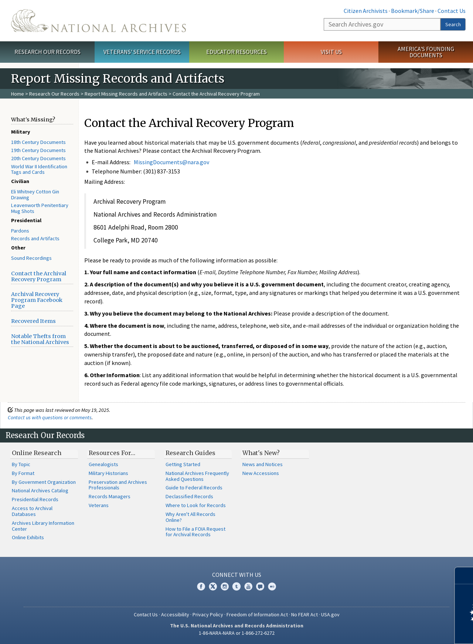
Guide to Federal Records (194, 487)
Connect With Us (236, 574)
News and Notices (262, 464)
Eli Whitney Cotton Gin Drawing (35, 194)
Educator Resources (236, 51)
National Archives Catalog (40, 490)
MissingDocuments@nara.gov (171, 162)
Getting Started (183, 464)
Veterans (99, 505)
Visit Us (331, 51)
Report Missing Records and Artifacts (126, 93)
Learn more (407, 630)
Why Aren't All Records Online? (190, 517)
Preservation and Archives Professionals (118, 485)
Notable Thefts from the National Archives (40, 339)
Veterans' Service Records (142, 51)
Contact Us (452, 10)
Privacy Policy (208, 614)
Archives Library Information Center (43, 526)
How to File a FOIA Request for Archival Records (195, 532)
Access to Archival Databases (32, 511)
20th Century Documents (38, 158)
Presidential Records (35, 499)
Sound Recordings (31, 258)
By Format (23, 473)
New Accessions (260, 473)
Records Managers (109, 496)
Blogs (260, 586)
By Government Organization (44, 482)
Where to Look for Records (196, 505)
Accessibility (175, 614)
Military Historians (108, 473)
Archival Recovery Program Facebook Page (36, 300)
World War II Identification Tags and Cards (39, 169)
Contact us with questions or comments (50, 417)
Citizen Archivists (366, 10)
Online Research (36, 453)
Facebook (201, 586)
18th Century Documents (38, 142)
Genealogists (103, 464)
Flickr (272, 586)
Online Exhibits (28, 537)
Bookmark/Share (412, 10)
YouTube (248, 586)
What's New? (261, 453)
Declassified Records (189, 496)
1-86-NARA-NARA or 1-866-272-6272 (237, 633)
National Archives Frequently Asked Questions (197, 476)
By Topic (21, 464)
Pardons (20, 230)
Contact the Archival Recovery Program (38, 276)
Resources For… (112, 453)
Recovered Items (33, 321)
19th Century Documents (38, 150)
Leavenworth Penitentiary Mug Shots (39, 208)
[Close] (464, 575)
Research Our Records (47, 51)
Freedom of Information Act (257, 614)
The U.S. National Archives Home (98, 20)
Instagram (224, 586)
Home (17, 93)
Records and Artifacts (35, 238)
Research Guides (190, 453)
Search (453, 24)
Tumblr (236, 586)
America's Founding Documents (426, 52)
